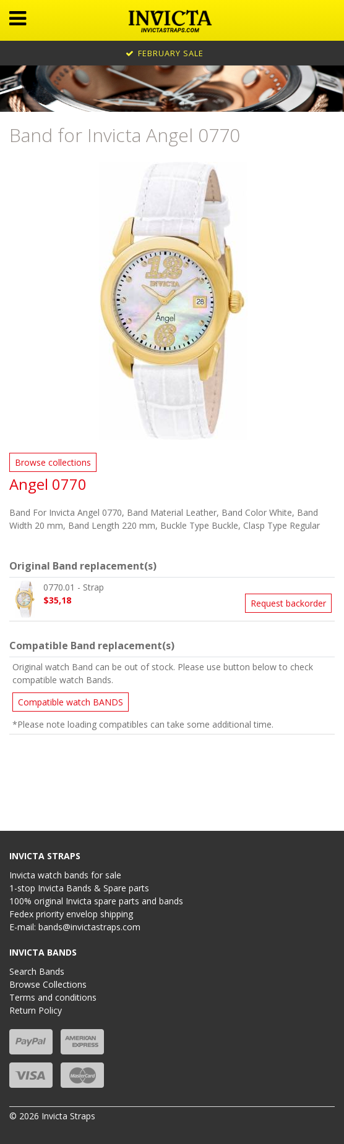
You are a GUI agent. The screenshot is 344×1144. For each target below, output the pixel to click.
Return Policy (35, 1010)
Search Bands (36, 971)
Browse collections (53, 462)
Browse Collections (48, 984)
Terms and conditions (53, 997)
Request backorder (288, 603)
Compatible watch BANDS (70, 702)
